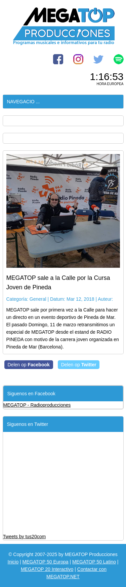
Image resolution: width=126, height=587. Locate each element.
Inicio (13, 561)
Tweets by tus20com (24, 536)
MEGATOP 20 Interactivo (47, 569)
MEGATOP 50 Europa (46, 561)
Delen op (29, 364)
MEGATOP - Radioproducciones (37, 405)
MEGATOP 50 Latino (94, 561)
